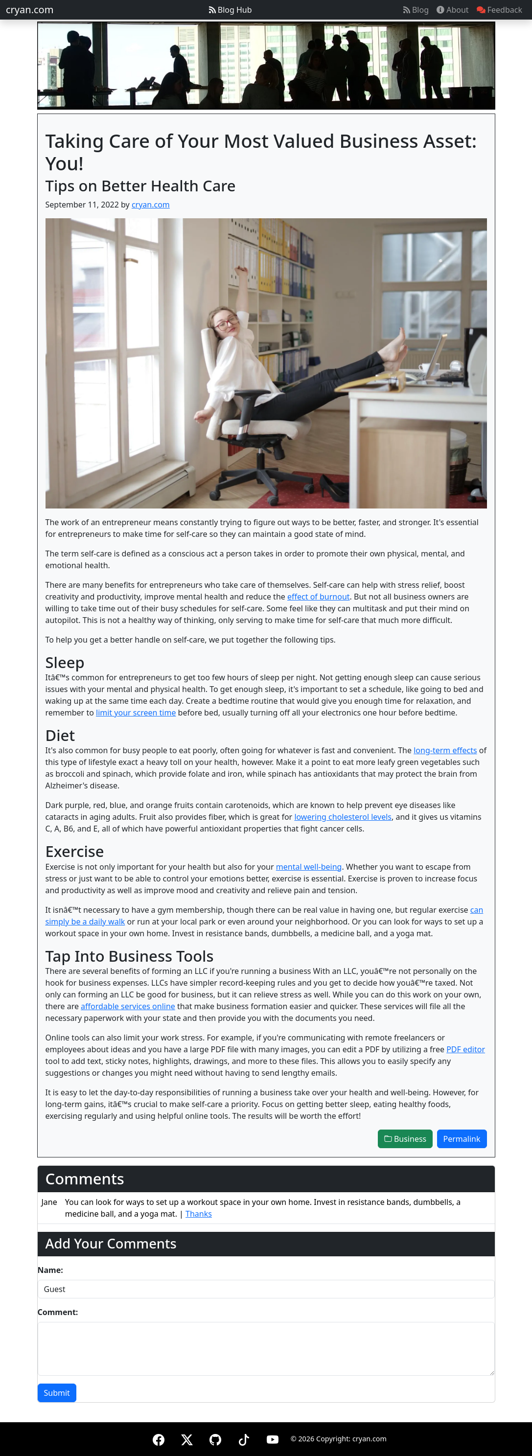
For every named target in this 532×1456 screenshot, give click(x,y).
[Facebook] (158, 1438)
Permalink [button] (462, 1138)
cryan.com (29, 9)
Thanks (198, 1213)
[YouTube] (272, 1438)
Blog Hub (230, 9)
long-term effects (445, 750)
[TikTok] (244, 1438)
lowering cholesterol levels (343, 816)
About (453, 9)
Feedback (499, 9)
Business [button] (405, 1138)
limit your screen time (136, 712)
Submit (57, 1392)
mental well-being (309, 866)
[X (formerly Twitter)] (187, 1438)
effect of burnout (318, 596)
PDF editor (465, 1049)
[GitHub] (215, 1438)
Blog (416, 9)
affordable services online (128, 1006)
